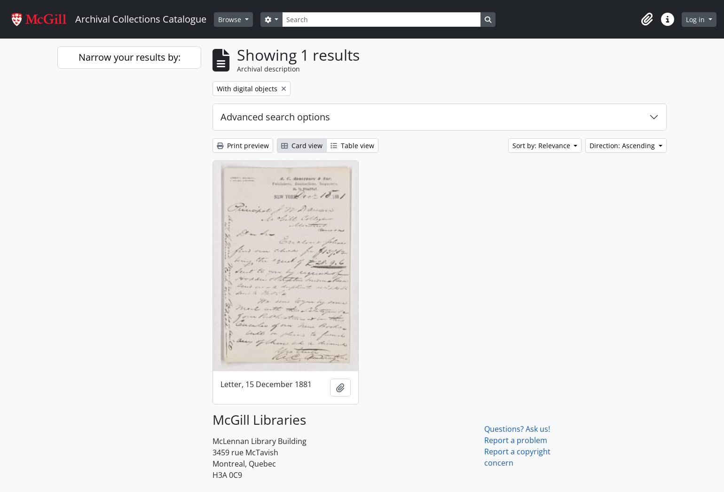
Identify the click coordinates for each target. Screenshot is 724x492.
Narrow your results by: (130, 57)
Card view (302, 145)
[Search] (381, 19)
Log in (696, 19)
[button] (647, 19)
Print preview (243, 145)
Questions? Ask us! (517, 429)
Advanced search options (275, 117)
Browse (230, 19)
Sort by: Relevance (542, 145)
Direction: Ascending (623, 145)
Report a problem (515, 440)
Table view (352, 145)
